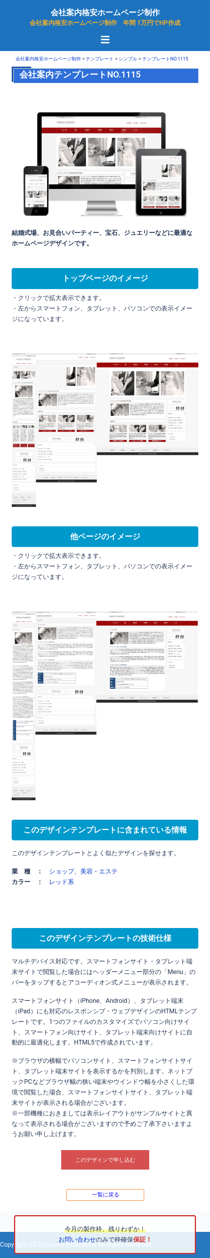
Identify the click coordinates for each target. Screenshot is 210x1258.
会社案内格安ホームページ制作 (105, 12)
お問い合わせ (77, 1239)
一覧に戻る (105, 1194)
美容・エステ (99, 871)
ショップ (61, 871)
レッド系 (61, 882)
